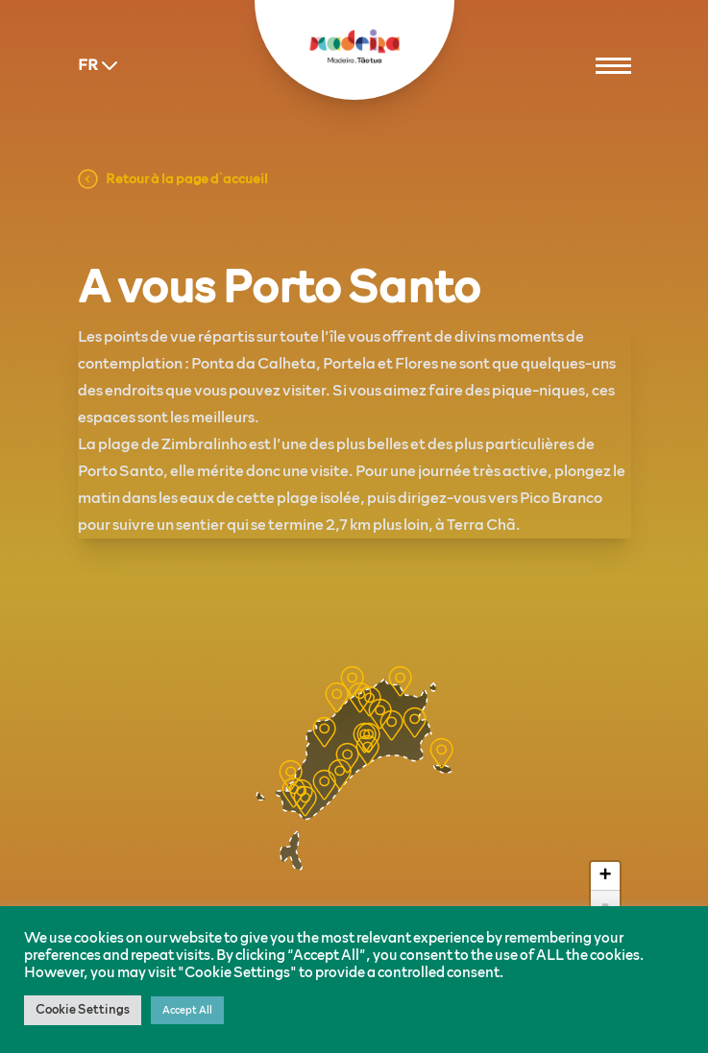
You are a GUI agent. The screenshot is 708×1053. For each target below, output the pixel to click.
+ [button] (604, 876)
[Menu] (613, 65)
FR (100, 65)
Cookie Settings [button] (83, 1010)
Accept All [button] (187, 1010)
